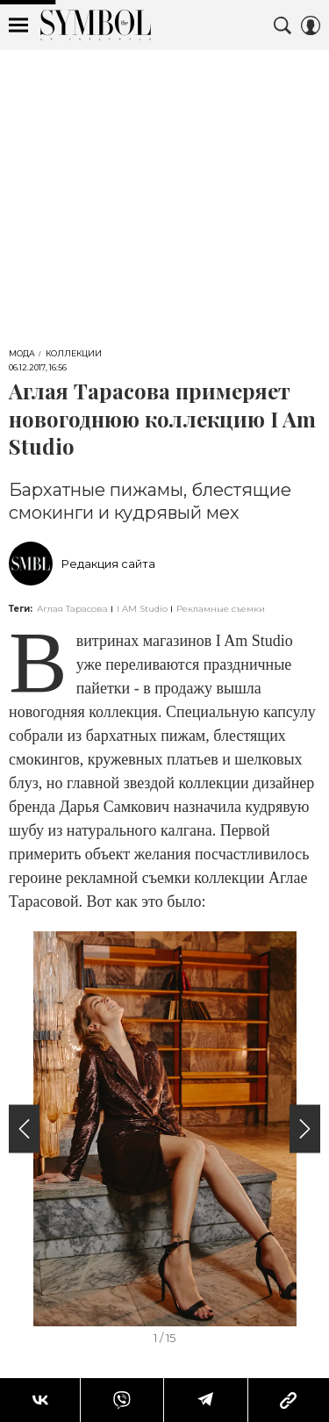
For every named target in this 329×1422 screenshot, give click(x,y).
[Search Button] (282, 25)
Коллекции (74, 353)
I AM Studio (142, 608)
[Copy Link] (288, 1400)
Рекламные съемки (220, 608)
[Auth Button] (310, 25)
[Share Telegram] (205, 1400)
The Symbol (95, 25)
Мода (22, 353)
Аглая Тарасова (72, 608)
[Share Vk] (40, 1400)
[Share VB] (121, 1400)
